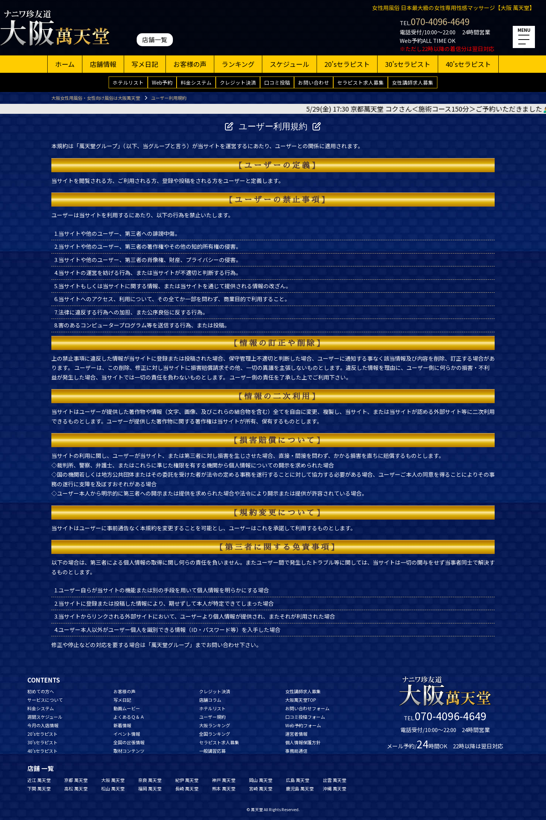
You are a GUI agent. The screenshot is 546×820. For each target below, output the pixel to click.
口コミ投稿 (277, 82)
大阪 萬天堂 (112, 780)
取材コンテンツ (128, 751)
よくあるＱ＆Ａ (128, 717)
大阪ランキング (214, 725)
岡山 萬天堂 (260, 780)
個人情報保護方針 (303, 742)
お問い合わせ (313, 82)
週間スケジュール (44, 717)
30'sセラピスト (407, 64)
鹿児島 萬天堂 (300, 788)
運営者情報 (296, 734)
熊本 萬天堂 (223, 788)
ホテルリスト (128, 82)
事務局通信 (296, 751)
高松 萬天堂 (76, 788)
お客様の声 (190, 64)
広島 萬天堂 (297, 780)
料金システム (196, 82)
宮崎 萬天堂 (260, 788)
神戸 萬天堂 (223, 780)
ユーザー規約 (212, 717)
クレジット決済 (238, 82)
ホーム (65, 64)
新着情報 (122, 725)
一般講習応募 (212, 751)
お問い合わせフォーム (307, 708)
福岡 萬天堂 (149, 788)
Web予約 (162, 82)
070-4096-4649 (440, 21)
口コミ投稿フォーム (305, 717)
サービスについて (45, 700)
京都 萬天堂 (76, 780)
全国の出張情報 (128, 742)
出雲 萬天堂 (334, 780)
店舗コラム (210, 700)
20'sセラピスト (347, 64)
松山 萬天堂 (112, 788)
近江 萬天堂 (39, 780)
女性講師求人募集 (412, 82)
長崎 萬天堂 (186, 788)
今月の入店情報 (42, 725)
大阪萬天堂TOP (300, 700)
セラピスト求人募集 (360, 82)
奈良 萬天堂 (149, 780)
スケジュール (289, 64)
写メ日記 (145, 64)
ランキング (238, 64)
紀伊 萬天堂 (186, 780)
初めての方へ (40, 691)
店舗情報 (103, 64)
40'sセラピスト (468, 64)
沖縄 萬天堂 (334, 788)
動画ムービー (126, 708)
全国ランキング (214, 734)
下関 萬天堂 (39, 788)
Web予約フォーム (303, 725)
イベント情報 (126, 734)
